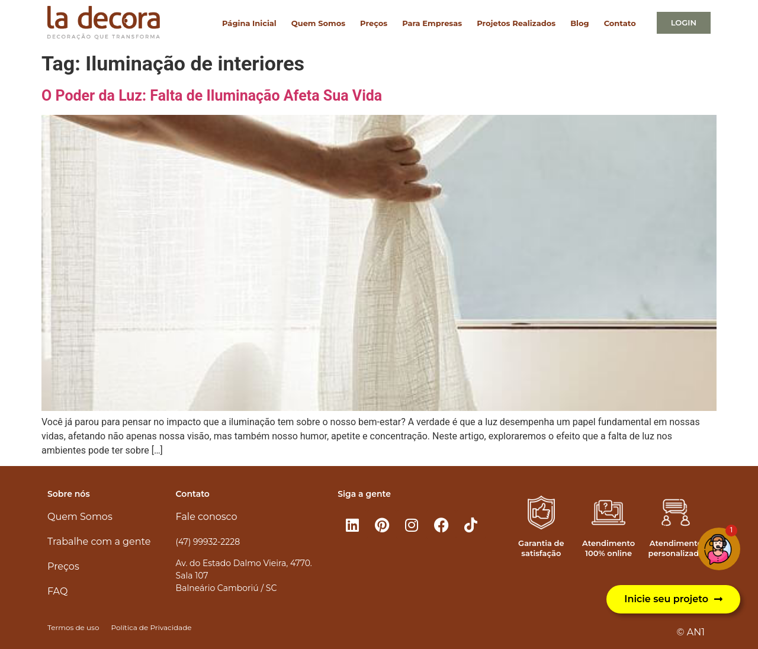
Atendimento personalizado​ (676, 548)
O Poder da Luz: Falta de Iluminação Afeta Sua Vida (211, 95)
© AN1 (691, 632)
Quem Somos (318, 23)
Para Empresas (432, 23)
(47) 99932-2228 (208, 541)
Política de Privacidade (151, 627)
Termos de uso (73, 627)
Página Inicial (249, 23)
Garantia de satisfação (541, 548)
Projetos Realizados (516, 23)
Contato (620, 23)
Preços (373, 23)
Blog (579, 23)
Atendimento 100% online (608, 548)
